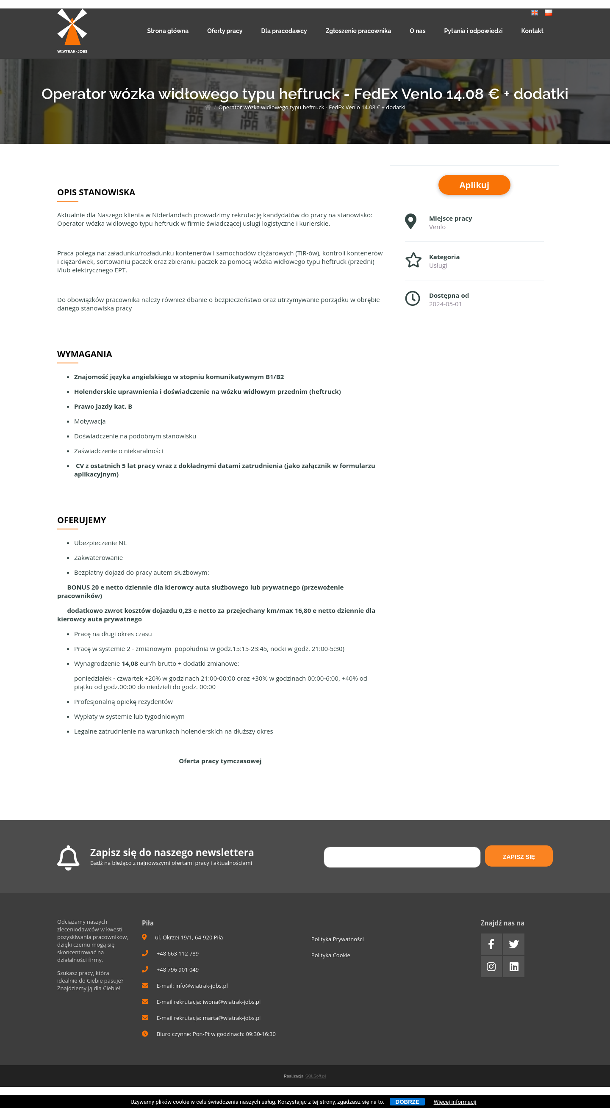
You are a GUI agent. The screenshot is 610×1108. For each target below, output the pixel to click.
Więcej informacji (455, 1102)
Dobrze (407, 1102)
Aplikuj (474, 185)
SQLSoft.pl (315, 1076)
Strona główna (168, 31)
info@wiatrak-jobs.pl (201, 985)
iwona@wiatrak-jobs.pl (232, 1002)
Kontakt (532, 31)
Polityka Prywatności (337, 939)
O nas (417, 31)
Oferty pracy (224, 31)
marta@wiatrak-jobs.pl (232, 1018)
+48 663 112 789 (170, 953)
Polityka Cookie (330, 955)
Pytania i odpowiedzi (473, 31)
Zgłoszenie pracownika (358, 31)
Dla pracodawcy (284, 31)
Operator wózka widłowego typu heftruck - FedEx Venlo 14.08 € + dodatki (312, 107)
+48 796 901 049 (170, 969)
